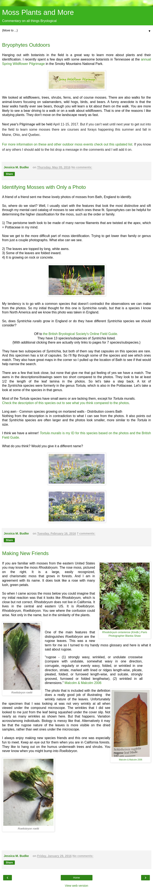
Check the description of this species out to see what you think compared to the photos (65, 403)
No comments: (81, 167)
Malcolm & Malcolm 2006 (82, 683)
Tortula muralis (51, 433)
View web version (76, 885)
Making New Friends (25, 553)
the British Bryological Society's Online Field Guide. (80, 334)
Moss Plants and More (38, 12)
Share (9, 174)
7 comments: (86, 533)
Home (76, 877)
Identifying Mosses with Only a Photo (44, 187)
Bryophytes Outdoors (26, 45)
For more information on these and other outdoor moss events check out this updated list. (67, 144)
